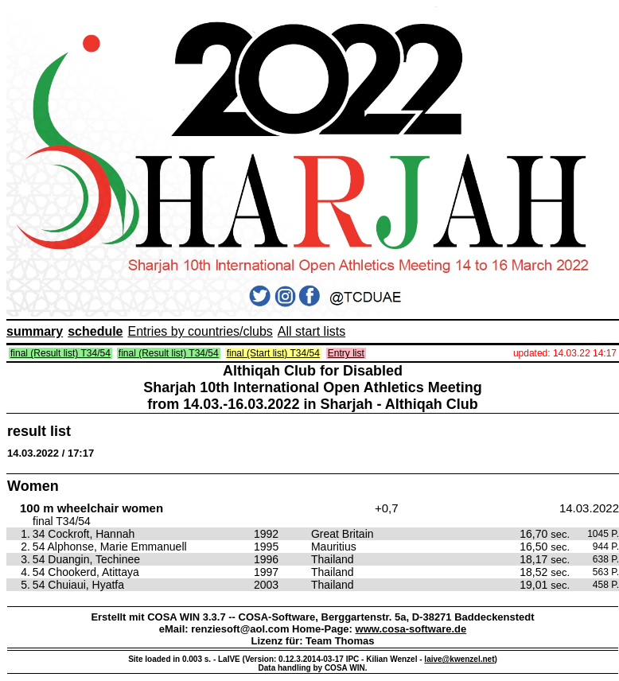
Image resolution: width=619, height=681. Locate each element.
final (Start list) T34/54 (273, 353)
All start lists (311, 331)
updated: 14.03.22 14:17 (565, 353)
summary (34, 331)
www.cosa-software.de (411, 629)
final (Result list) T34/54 (60, 353)
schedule (95, 331)
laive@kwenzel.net (459, 659)
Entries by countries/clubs (200, 331)
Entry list (346, 353)
